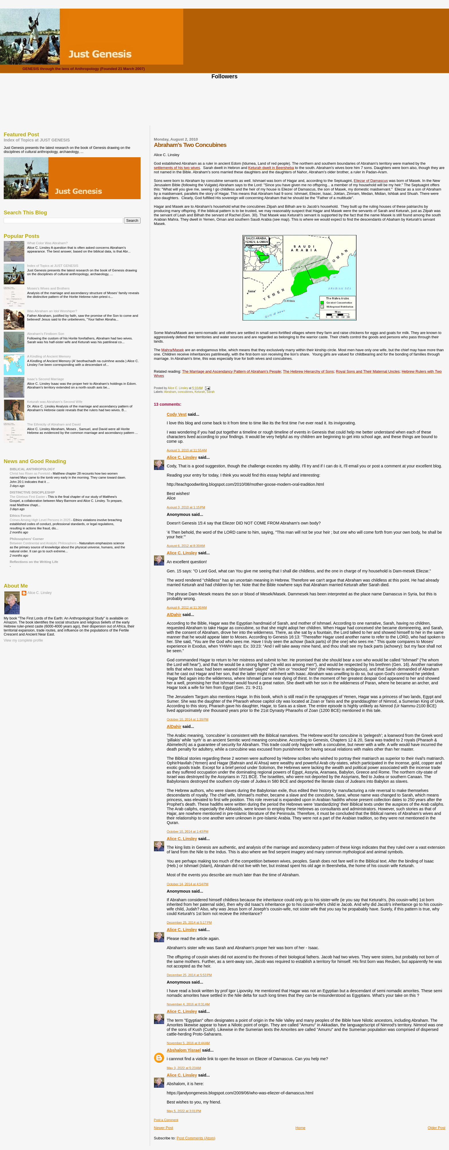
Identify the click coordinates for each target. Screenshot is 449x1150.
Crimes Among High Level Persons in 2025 (40, 520)
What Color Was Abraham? (47, 243)
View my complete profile (23, 640)
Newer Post (163, 1128)
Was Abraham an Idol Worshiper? (52, 311)
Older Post (436, 1128)
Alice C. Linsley (182, 457)
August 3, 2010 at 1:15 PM (186, 507)
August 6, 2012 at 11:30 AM (187, 607)
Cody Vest (176, 414)
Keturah (199, 391)
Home (301, 1128)
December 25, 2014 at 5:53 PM (189, 975)
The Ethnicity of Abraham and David (54, 424)
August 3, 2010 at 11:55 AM (187, 450)
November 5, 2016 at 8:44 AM (188, 1043)
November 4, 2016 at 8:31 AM (188, 1004)
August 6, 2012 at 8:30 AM (186, 545)
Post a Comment (166, 1120)
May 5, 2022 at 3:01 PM (184, 1111)
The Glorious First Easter (28, 496)
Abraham (170, 391)
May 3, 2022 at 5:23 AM (184, 1068)
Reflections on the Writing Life (34, 562)
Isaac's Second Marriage (45, 379)
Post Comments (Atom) (196, 1138)
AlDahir (174, 614)
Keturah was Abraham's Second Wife (54, 401)
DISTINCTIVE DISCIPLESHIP (32, 492)
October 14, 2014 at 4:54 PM (187, 884)
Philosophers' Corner (27, 539)
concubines (185, 391)
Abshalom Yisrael (184, 1050)
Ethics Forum (20, 515)
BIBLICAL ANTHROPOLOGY (32, 469)
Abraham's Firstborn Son (45, 333)
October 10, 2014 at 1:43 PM (187, 831)
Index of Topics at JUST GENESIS (37, 140)
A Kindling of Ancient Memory (49, 356)
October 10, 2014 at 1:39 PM (187, 719)
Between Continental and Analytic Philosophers (43, 543)
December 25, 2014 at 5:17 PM (189, 922)
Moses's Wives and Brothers (48, 288)
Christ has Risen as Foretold (30, 473)
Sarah (211, 391)
